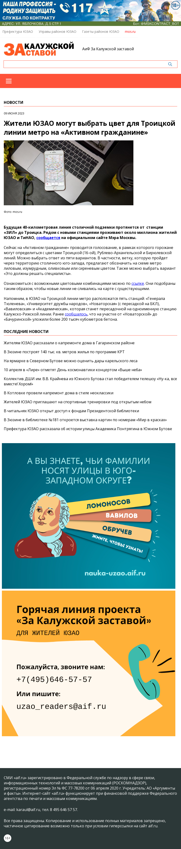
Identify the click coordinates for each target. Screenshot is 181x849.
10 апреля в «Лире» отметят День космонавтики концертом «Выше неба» (73, 369)
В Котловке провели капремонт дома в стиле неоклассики (58, 392)
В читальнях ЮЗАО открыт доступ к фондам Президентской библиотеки (71, 410)
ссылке (138, 283)
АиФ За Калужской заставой (108, 49)
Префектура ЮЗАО (17, 31)
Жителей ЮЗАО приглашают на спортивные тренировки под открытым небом (77, 401)
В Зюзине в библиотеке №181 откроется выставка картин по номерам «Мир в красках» (85, 419)
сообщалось (76, 314)
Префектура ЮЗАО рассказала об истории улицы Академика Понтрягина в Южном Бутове (88, 428)
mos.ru (130, 31)
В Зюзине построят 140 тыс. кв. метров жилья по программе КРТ (64, 351)
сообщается (48, 237)
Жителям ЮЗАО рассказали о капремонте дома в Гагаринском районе (69, 342)
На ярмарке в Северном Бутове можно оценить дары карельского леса (70, 360)
